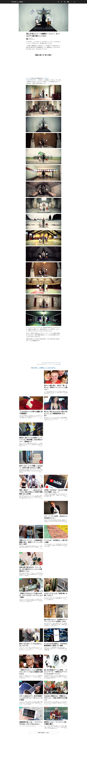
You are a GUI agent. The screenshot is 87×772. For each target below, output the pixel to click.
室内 (54, 364)
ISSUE (21, 451)
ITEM (20, 578)
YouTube (38, 364)
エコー (46, 364)
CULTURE (21, 397)
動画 (41, 364)
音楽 (56, 364)
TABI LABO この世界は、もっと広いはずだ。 (43, 367)
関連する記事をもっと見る (43, 732)
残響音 (59, 364)
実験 (43, 364)
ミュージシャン (50, 364)
